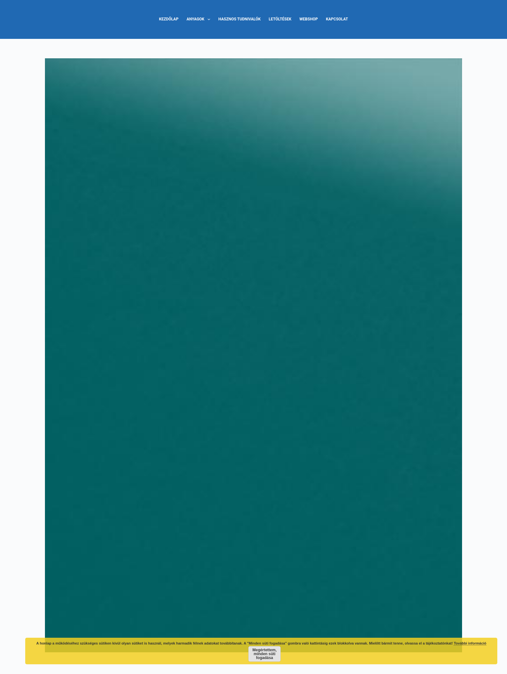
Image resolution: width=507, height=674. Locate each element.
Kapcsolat (337, 19)
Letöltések (280, 19)
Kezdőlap (168, 19)
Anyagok (200, 19)
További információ (470, 643)
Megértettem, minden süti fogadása (265, 654)
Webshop (308, 19)
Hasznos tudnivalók (239, 19)
